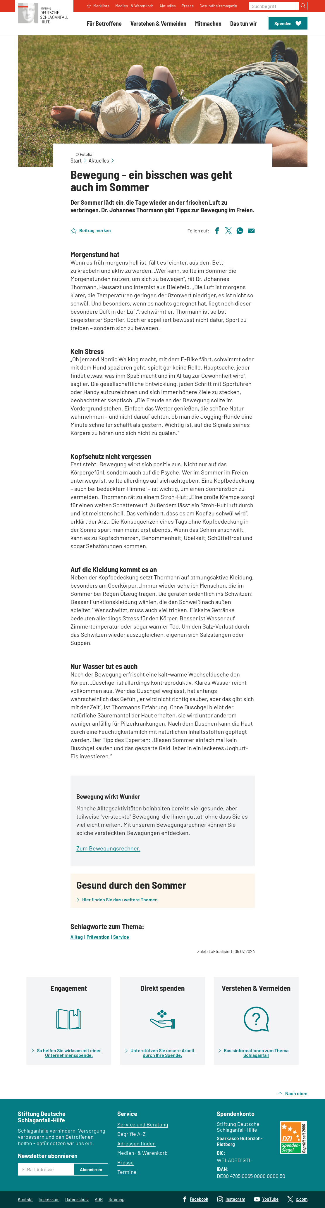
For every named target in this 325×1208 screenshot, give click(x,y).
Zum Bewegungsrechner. (108, 848)
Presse (125, 1162)
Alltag (76, 936)
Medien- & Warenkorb (142, 1153)
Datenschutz (77, 1199)
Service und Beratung (142, 1124)
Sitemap (116, 1199)
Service (121, 936)
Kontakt (25, 1199)
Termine (127, 1172)
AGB (99, 1199)
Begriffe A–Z (131, 1134)
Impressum (49, 1199)
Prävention (98, 936)
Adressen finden (136, 1143)
